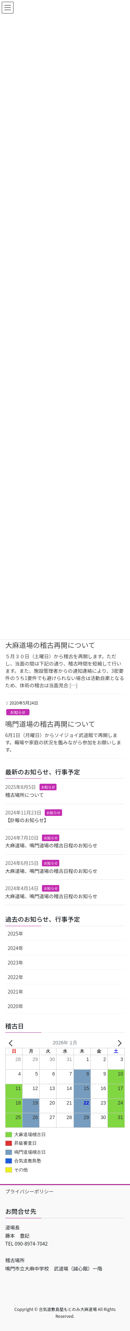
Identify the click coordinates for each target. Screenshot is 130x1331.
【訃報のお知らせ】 (27, 820)
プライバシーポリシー (29, 1191)
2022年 (15, 977)
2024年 (15, 947)
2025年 (15, 933)
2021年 (15, 991)
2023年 (15, 962)
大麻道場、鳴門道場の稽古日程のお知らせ (51, 845)
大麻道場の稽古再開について (50, 645)
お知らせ (18, 712)
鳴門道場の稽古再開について (50, 724)
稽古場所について (24, 794)
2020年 (15, 1006)
